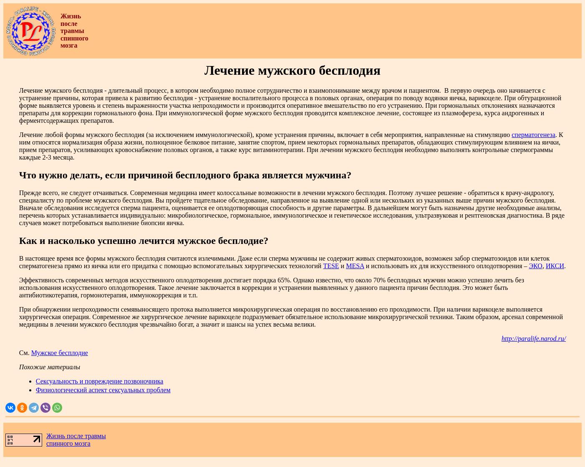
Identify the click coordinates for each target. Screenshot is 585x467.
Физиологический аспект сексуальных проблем (103, 389)
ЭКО (535, 265)
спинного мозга (68, 443)
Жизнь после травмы (76, 435)
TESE (331, 265)
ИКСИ (555, 265)
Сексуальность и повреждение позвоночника (99, 381)
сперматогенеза (533, 134)
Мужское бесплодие (59, 352)
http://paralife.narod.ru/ (534, 338)
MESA (355, 265)
